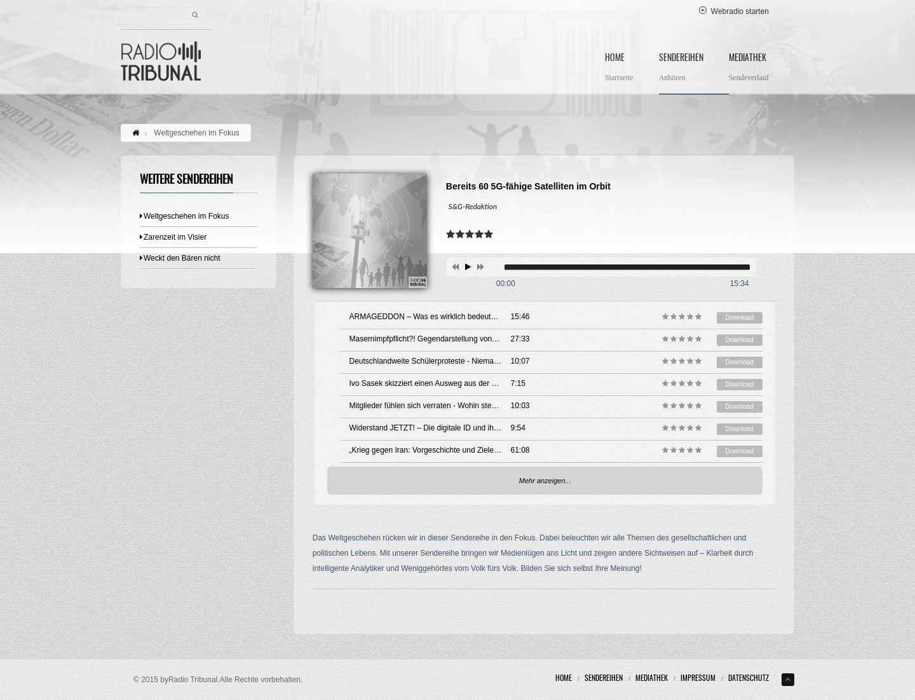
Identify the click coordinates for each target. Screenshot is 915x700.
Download (740, 317)
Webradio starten (734, 11)
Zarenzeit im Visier (173, 237)
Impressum (698, 678)
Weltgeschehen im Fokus (184, 216)
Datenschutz (748, 678)
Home (619, 69)
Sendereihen (681, 69)
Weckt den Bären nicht (180, 258)
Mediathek (749, 69)
